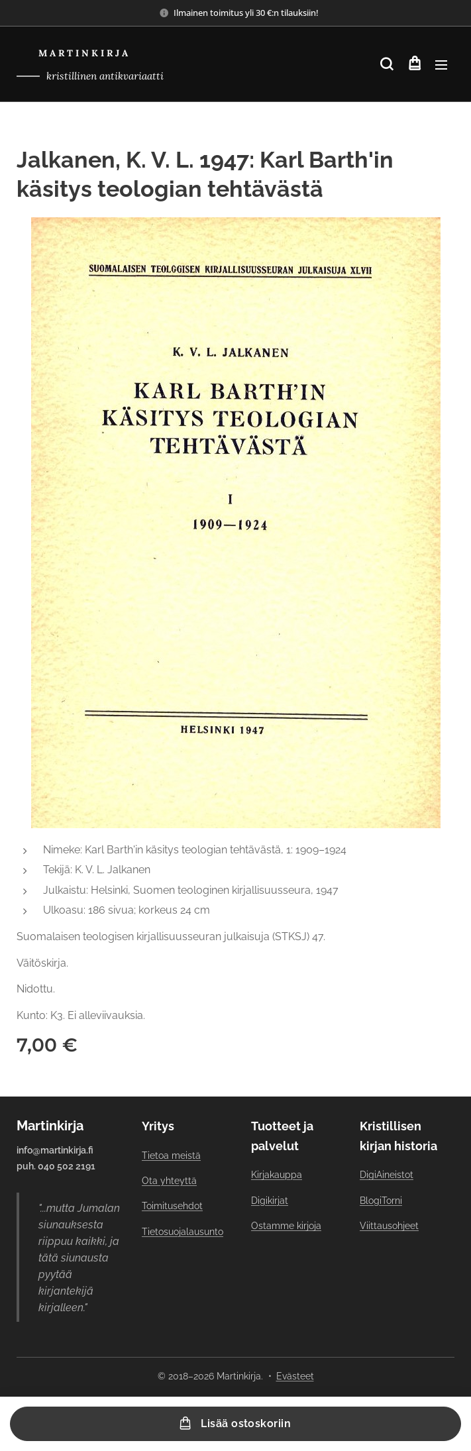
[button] (386, 64)
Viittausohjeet (389, 1225)
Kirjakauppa (276, 1174)
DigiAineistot (386, 1174)
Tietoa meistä (171, 1155)
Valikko (441, 65)
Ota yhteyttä (169, 1180)
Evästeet (295, 1376)
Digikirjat (269, 1200)
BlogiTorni (381, 1200)
